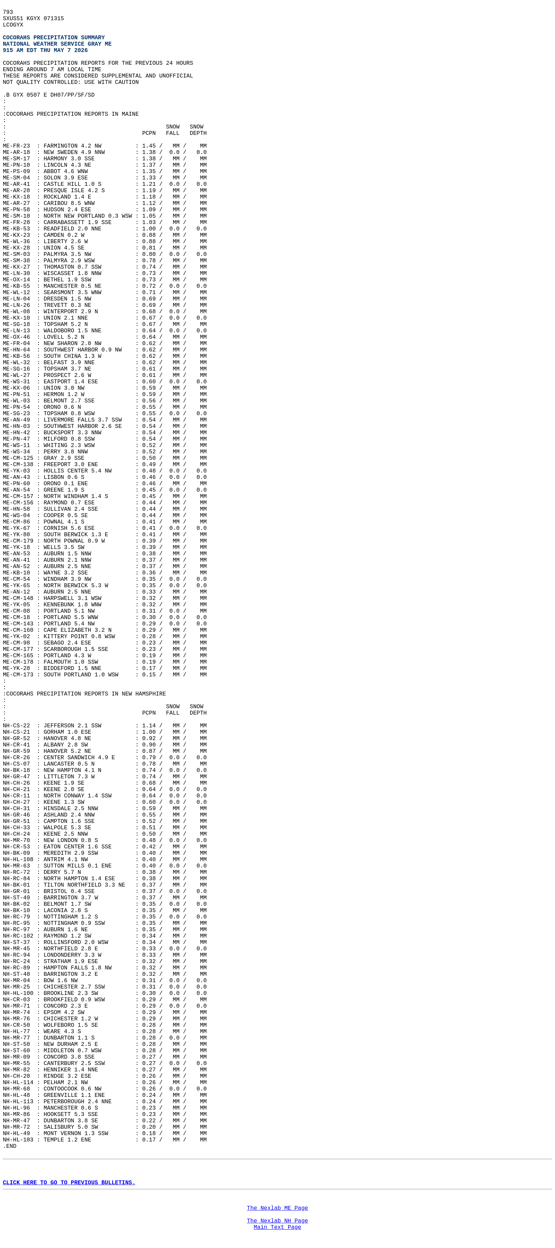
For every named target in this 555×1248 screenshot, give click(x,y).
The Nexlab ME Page (277, 1208)
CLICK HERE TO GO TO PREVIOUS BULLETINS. (69, 1183)
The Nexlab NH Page (277, 1221)
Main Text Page (277, 1227)
